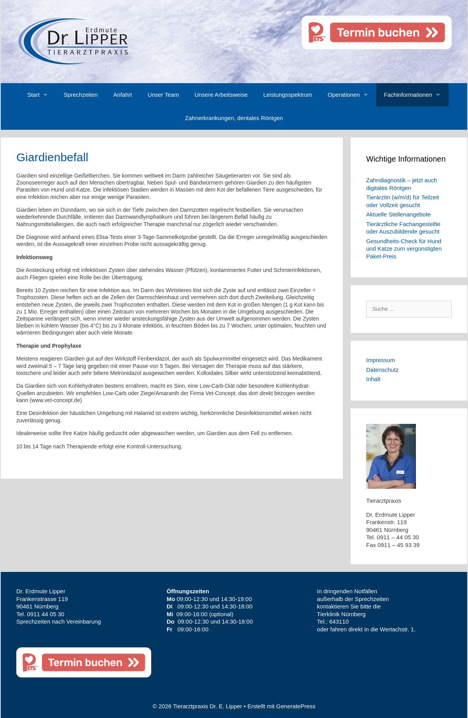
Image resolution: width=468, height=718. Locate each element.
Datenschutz (382, 369)
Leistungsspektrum (287, 94)
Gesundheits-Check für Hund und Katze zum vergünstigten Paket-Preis (404, 249)
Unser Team (163, 94)
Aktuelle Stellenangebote (398, 214)
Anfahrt (122, 94)
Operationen (352, 94)
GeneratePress (296, 706)
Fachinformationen (416, 94)
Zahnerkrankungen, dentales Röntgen (234, 118)
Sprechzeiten (81, 94)
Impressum (380, 360)
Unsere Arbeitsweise (221, 94)
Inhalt (373, 379)
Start (41, 94)
